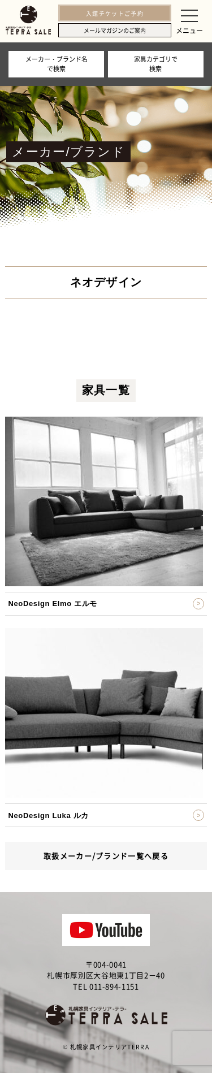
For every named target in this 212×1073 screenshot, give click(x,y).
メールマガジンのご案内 (115, 30)
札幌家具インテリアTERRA (109, 1046)
